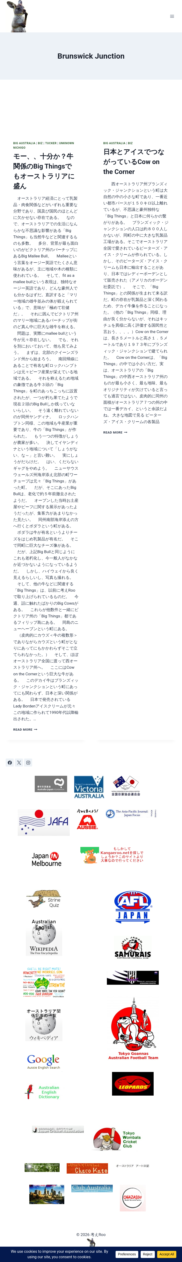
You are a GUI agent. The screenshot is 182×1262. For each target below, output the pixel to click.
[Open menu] (172, 16)
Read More (25, 729)
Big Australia (24, 143)
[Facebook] (10, 763)
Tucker (50, 143)
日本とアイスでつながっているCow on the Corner (134, 162)
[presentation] (46, 106)
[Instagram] (28, 763)
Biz (40, 143)
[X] (19, 763)
